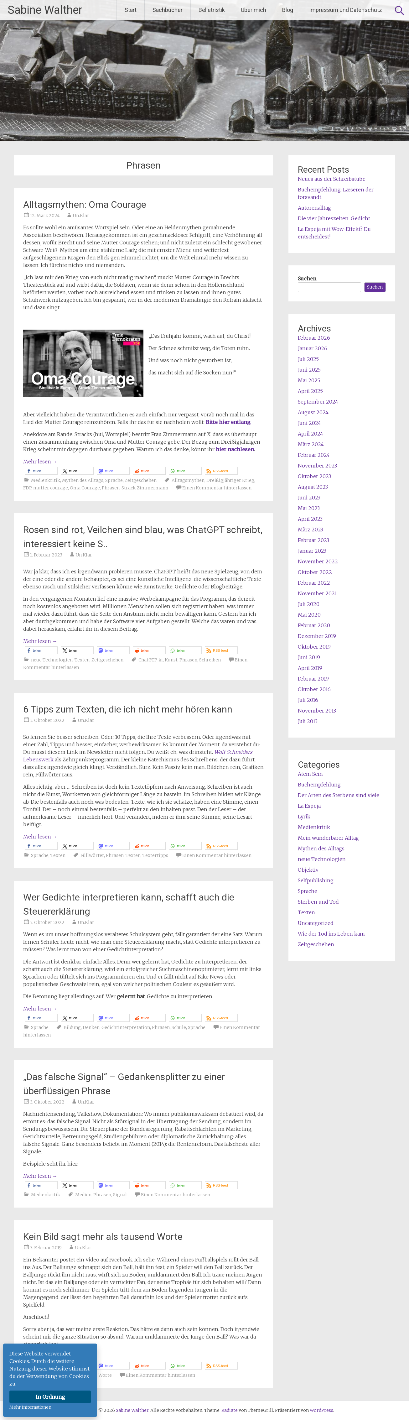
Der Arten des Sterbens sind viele (338, 795)
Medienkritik (45, 480)
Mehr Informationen (30, 1407)
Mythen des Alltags (82, 480)
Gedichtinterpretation (125, 1027)
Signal (120, 1195)
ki (160, 660)
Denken (91, 1027)
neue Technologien (52, 660)
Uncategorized (316, 923)
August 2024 (313, 412)
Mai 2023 (309, 508)
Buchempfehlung (319, 784)
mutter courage (50, 488)
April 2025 (310, 391)
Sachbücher (168, 10)
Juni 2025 (309, 370)
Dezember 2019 (317, 636)
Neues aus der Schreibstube (331, 179)
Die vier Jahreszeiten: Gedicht (334, 218)
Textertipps (155, 855)
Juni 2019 (309, 657)
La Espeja (309, 806)
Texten (82, 660)
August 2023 (313, 487)
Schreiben (210, 660)
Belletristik (212, 10)
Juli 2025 (308, 359)
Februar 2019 (313, 679)
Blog (287, 10)
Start (131, 10)
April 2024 (310, 434)
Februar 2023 (313, 540)
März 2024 (311, 444)
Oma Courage (85, 488)
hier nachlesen (235, 449)
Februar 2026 (314, 338)
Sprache (114, 480)
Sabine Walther (45, 10)
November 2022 (318, 561)
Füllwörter (92, 855)
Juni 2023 (309, 497)
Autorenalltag (314, 208)
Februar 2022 (314, 583)
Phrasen (111, 488)
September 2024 (318, 402)
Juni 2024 (309, 423)
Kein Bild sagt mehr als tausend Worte (103, 1236)
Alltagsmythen (188, 480)
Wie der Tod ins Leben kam (331, 934)
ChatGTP (147, 660)
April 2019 (310, 668)
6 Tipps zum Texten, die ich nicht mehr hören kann (127, 709)
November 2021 (317, 593)
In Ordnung (50, 1397)
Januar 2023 (312, 551)
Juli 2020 (308, 604)
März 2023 (310, 529)
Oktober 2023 (314, 476)
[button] (41, 471)
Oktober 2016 (314, 689)
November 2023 (317, 465)
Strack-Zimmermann (145, 488)
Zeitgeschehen (141, 480)
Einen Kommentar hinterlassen (216, 488)
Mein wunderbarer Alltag (328, 838)
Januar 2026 (312, 348)
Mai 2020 (309, 615)
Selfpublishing (316, 880)
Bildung (72, 1027)
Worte (105, 1375)
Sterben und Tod (318, 902)
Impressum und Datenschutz (345, 10)
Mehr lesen (40, 461)
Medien (83, 1195)
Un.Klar (81, 215)
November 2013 (317, 710)
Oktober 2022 (315, 572)
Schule (179, 1027)
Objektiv (308, 870)
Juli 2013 (308, 721)
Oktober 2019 (314, 647)
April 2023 (310, 519)
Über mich (253, 10)
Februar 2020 (314, 625)
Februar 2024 (314, 455)
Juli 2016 (308, 700)
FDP (27, 488)
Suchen (307, 278)
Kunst (171, 660)
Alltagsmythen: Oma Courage (84, 204)
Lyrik (304, 816)
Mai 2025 (309, 380)
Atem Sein (310, 774)
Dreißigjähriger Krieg (230, 480)
